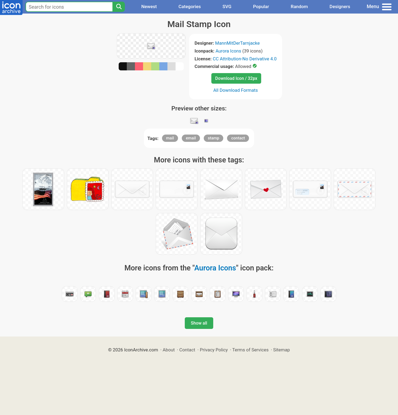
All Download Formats (235, 90)
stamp (213, 138)
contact (238, 138)
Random (299, 6)
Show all (199, 323)
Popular (261, 6)
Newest (149, 6)
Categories (190, 6)
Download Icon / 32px (236, 78)
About (169, 349)
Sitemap (281, 349)
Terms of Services (250, 349)
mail (170, 138)
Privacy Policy (214, 349)
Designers (339, 6)
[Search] (118, 7)
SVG (226, 6)
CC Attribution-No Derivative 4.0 (245, 58)
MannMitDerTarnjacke (237, 43)
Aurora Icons (228, 51)
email (191, 138)
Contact (187, 349)
